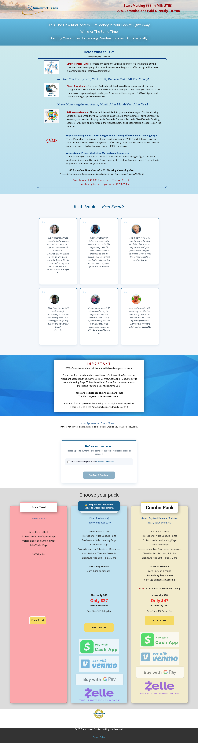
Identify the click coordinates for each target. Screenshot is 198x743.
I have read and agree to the (93, 462)
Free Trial (37, 620)
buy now (99, 627)
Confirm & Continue (99, 475)
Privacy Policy (99, 737)
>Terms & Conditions (105, 462)
